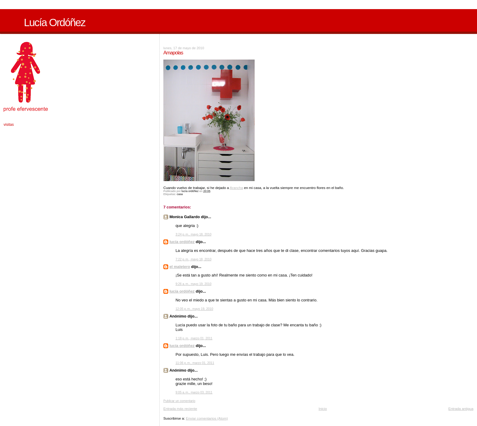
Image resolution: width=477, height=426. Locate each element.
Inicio (323, 409)
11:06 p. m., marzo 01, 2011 (195, 363)
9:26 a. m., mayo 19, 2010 (193, 284)
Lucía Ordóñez (54, 22)
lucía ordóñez (182, 241)
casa (180, 194)
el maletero (179, 266)
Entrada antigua (461, 409)
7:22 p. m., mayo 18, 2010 (193, 259)
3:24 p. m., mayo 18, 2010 (193, 234)
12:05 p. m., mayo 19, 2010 (194, 309)
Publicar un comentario (179, 401)
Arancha (236, 188)
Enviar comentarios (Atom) (207, 418)
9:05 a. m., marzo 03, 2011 (194, 392)
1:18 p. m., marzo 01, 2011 (194, 338)
